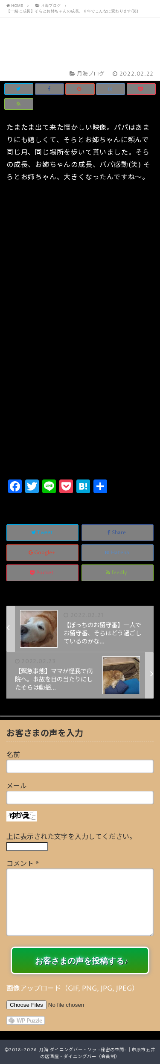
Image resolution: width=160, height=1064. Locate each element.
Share (117, 532)
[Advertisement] (80, 393)
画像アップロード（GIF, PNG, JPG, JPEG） (72, 988)
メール (16, 786)
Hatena (118, 552)
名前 (13, 755)
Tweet (42, 532)
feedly (117, 572)
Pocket (42, 572)
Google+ (43, 552)
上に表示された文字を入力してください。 (71, 837)
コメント (22, 863)
